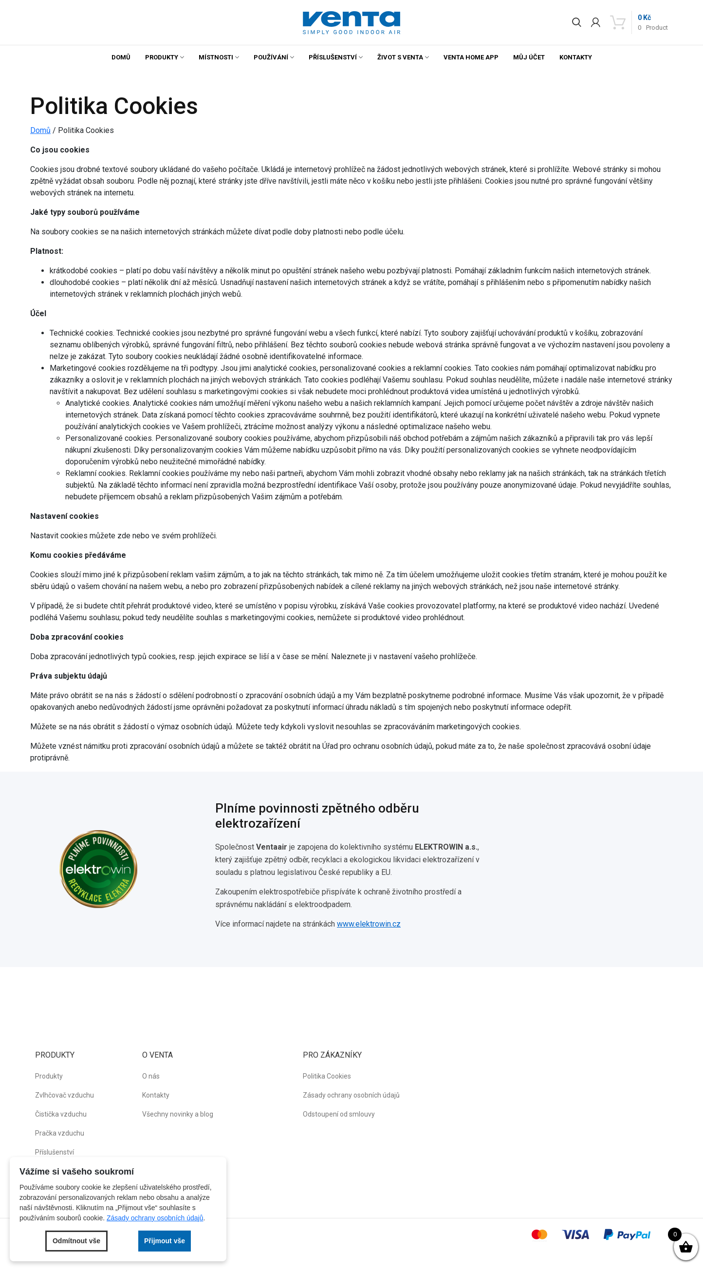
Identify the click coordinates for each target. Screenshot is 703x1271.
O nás (151, 1076)
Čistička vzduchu (61, 1114)
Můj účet (529, 57)
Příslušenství (333, 57)
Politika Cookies (327, 1076)
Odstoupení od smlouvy (339, 1114)
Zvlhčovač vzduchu (64, 1095)
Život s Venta (400, 57)
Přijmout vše (164, 1241)
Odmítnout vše (76, 1241)
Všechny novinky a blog (177, 1114)
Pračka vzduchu (59, 1133)
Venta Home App (471, 57)
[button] (351, 22)
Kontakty (575, 57)
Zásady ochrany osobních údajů (351, 1095)
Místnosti (216, 57)
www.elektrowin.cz (369, 924)
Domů (120, 57)
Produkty (161, 57)
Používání (271, 57)
